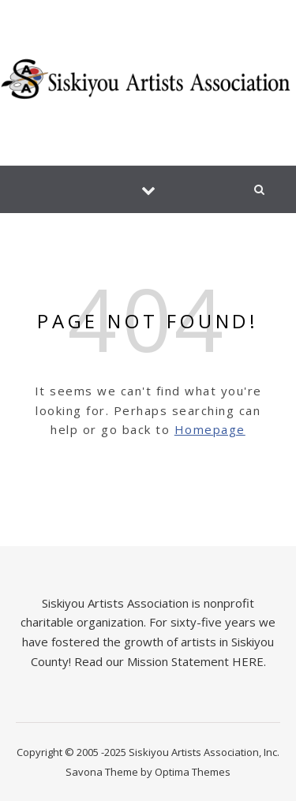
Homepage (209, 429)
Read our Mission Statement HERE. (170, 661)
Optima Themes (192, 772)
